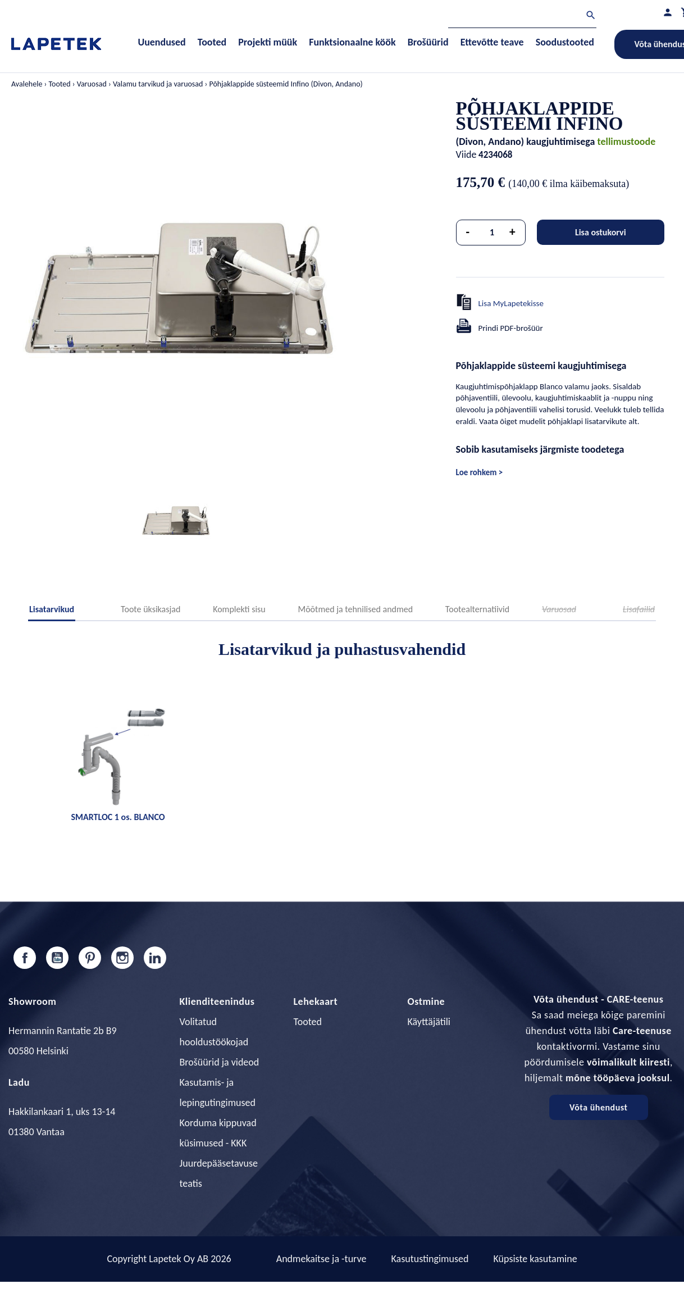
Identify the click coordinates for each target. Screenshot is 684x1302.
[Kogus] (492, 232)
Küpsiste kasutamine (535, 1259)
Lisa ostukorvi (600, 232)
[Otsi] (522, 16)
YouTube (57, 957)
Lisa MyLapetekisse (511, 303)
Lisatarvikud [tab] (51, 609)
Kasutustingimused (430, 1259)
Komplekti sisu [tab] (239, 609)
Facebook (24, 957)
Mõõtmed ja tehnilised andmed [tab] (355, 609)
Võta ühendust (598, 1107)
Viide (466, 154)
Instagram (122, 957)
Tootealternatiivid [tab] (477, 609)
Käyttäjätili (429, 1022)
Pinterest (90, 957)
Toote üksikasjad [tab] (150, 609)
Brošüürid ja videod (219, 1062)
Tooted (308, 1022)
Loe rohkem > (479, 472)
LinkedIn (155, 957)
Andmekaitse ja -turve (321, 1259)
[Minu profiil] (667, 12)
